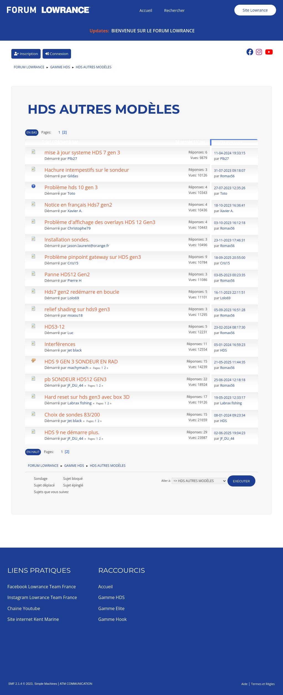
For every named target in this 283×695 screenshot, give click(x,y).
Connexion (56, 53)
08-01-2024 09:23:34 (229, 415)
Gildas (72, 175)
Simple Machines (45, 683)
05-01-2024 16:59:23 (229, 344)
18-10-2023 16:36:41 (229, 205)
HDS (223, 350)
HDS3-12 (54, 326)
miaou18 (75, 315)
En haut (33, 452)
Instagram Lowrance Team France (42, 597)
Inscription (26, 53)
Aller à (165, 480)
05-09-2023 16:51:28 (229, 310)
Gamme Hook (112, 619)
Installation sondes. (67, 239)
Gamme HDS (111, 597)
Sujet (46, 141)
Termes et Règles (263, 684)
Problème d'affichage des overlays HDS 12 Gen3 (99, 222)
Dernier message (226, 142)
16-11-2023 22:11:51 (229, 292)
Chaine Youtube (23, 608)
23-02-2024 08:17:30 (229, 327)
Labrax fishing (79, 402)
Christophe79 (79, 228)
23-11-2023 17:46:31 (229, 240)
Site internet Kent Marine (33, 619)
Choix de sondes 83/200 (72, 414)
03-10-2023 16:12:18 (229, 222)
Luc (70, 332)
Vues (203, 141)
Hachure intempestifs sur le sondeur (86, 169)
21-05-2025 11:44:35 (229, 362)
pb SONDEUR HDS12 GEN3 (75, 379)
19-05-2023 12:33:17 (229, 397)
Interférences (59, 344)
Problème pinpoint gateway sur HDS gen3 (92, 257)
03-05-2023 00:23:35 (229, 275)
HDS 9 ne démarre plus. (71, 432)
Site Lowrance (255, 10)
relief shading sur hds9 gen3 (77, 309)
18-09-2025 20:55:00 (229, 257)
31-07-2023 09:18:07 (229, 170)
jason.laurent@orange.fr (88, 245)
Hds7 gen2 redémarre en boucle (81, 291)
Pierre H (74, 280)
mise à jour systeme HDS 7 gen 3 (82, 152)
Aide (244, 684)
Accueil (105, 587)
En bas (32, 132)
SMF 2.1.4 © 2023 (20, 683)
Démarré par (66, 141)
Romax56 (227, 176)
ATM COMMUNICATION (76, 683)
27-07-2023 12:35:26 (229, 188)
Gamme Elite (111, 608)
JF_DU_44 (75, 385)
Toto (71, 193)
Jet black (74, 350)
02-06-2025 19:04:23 (229, 433)
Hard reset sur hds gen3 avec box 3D (87, 397)
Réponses (184, 141)
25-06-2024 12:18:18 (229, 380)
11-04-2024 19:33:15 (229, 153)
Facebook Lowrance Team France (41, 587)
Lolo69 (73, 297)
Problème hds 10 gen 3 (71, 187)
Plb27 (72, 158)
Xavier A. (74, 210)
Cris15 (72, 263)
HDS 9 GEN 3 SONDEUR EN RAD (81, 361)
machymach (77, 367)
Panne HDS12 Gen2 (67, 274)
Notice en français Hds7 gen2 (78, 204)
